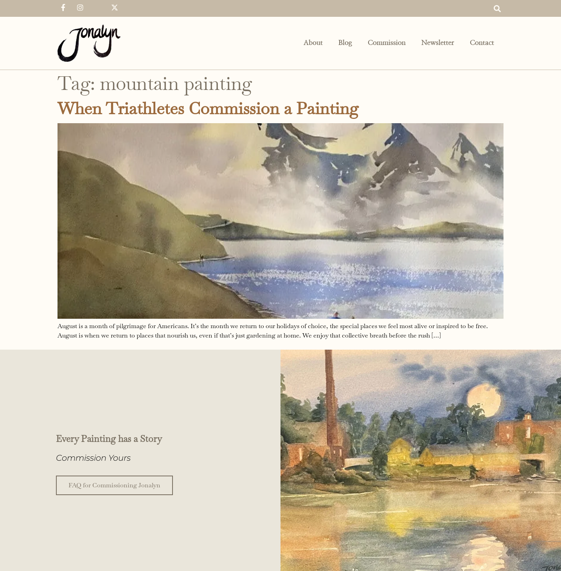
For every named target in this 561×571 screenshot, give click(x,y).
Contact (482, 43)
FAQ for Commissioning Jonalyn (114, 485)
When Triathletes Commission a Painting (208, 108)
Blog (345, 43)
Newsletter (437, 43)
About (313, 43)
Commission (387, 43)
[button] (497, 8)
